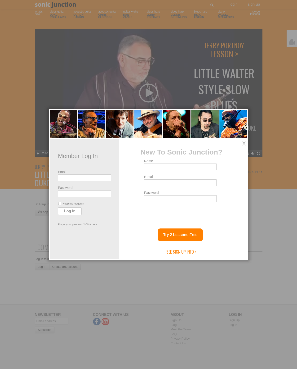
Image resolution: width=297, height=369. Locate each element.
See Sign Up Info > (181, 252)
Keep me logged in (71, 203)
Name (148, 161)
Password (65, 188)
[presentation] (180, 213)
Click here (91, 224)
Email (62, 172)
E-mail (149, 177)
